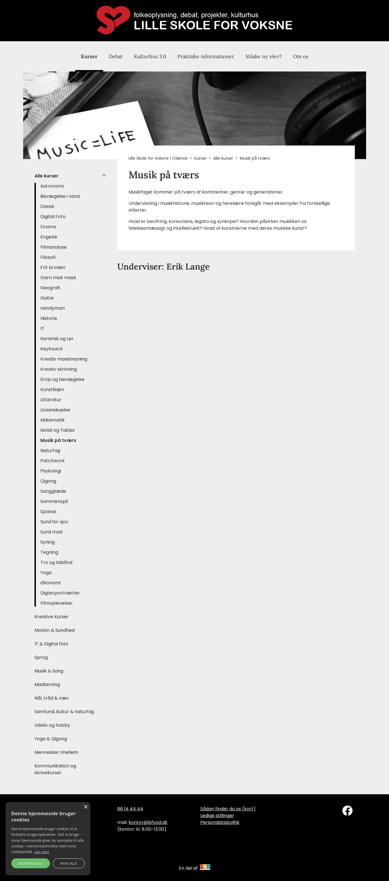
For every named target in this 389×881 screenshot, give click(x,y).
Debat (116, 56)
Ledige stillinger (217, 815)
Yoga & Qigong (50, 738)
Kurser (89, 56)
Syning (47, 542)
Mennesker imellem (56, 752)
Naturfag (50, 450)
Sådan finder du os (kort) (228, 809)
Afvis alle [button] (68, 863)
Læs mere (41, 852)
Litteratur (50, 399)
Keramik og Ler (56, 338)
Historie (48, 318)
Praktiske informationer (205, 56)
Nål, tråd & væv (51, 698)
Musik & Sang (48, 671)
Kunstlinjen (52, 389)
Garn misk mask (58, 277)
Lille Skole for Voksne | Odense (158, 158)
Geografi (50, 288)
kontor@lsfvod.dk (148, 822)
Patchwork (52, 460)
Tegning (49, 552)
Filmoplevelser (56, 603)
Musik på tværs (58, 440)
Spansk (48, 511)
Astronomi (52, 186)
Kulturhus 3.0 (150, 56)
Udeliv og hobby (52, 725)
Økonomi (50, 583)
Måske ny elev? (263, 56)
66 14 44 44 (130, 809)
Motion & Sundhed (54, 630)
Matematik (52, 420)
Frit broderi (52, 267)
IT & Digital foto (51, 644)
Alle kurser (46, 176)
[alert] (48, 838)
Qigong (48, 481)
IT (42, 328)
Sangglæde (53, 491)
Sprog (41, 657)
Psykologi (50, 471)
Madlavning (47, 684)
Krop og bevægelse (62, 379)
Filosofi (47, 257)
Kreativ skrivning (58, 369)
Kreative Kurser (51, 616)
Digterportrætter (60, 593)
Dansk (47, 206)
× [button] (85, 807)
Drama (48, 226)
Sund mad (51, 532)
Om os (300, 56)
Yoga (45, 572)
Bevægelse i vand (60, 196)
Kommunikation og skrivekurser (55, 769)
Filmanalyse (53, 247)
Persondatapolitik (220, 822)
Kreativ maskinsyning (63, 359)
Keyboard (51, 349)
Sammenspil (54, 501)
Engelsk (48, 237)
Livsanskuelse (55, 410)
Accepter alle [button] (31, 863)
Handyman (52, 308)
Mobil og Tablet (57, 430)
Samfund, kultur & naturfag (64, 711)
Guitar (47, 298)
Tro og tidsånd (56, 562)
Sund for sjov (54, 521)
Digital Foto (53, 216)
